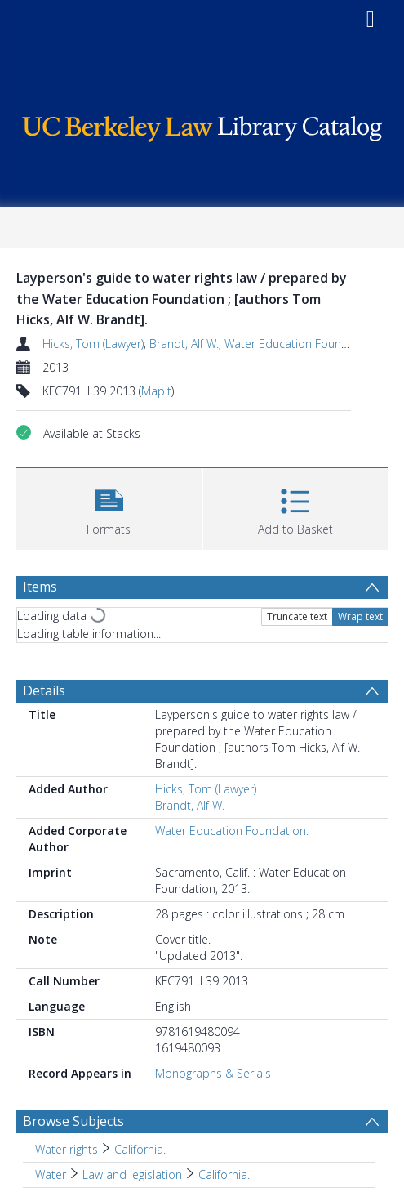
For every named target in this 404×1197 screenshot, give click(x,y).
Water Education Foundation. (301, 343)
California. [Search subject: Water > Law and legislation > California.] (224, 1174)
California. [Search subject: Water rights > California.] (140, 1149)
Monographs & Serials (213, 1073)
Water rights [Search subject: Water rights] (66, 1149)
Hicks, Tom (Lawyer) (93, 343)
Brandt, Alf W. (184, 343)
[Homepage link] (202, 124)
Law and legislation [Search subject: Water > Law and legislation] (132, 1174)
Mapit (156, 391)
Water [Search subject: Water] (50, 1174)
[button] (109, 507)
